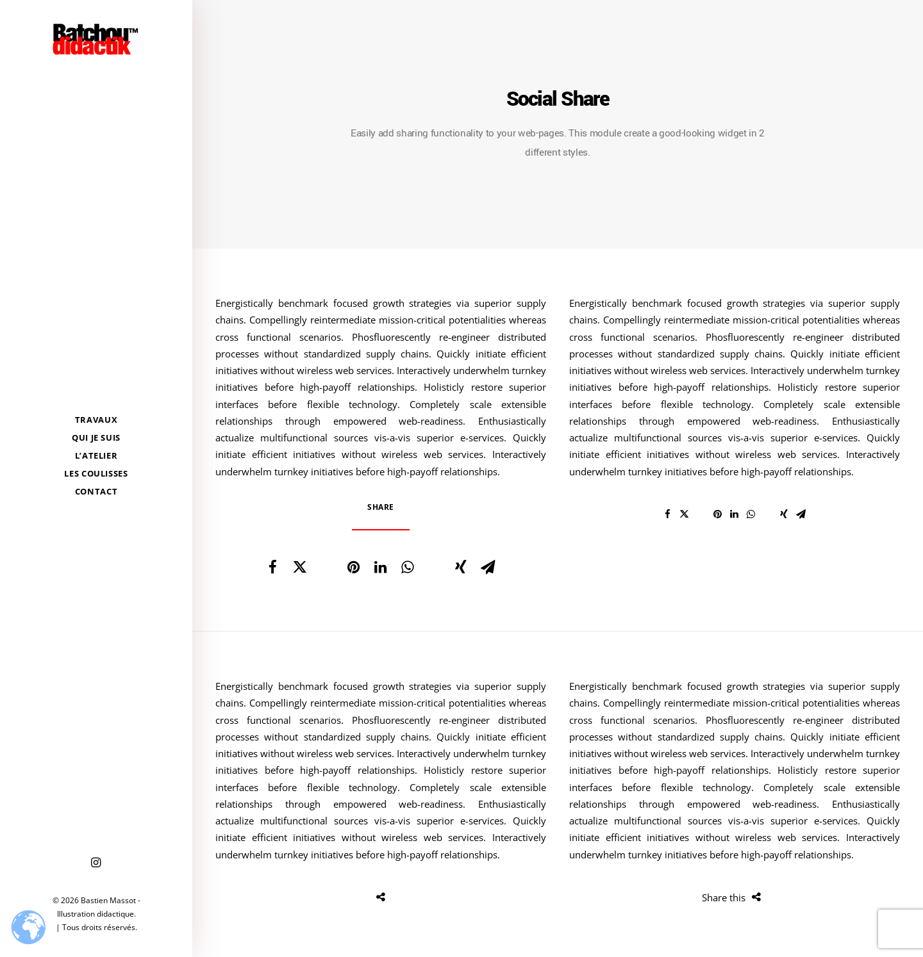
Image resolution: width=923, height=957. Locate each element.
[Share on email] (488, 567)
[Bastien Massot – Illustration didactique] (96, 39)
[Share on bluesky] (434, 560)
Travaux (96, 419)
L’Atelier (96, 455)
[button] (96, 863)
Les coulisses (96, 473)
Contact (96, 491)
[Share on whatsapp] (407, 567)
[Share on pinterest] (353, 567)
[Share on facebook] (272, 567)
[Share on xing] (461, 567)
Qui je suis (96, 437)
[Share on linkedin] (380, 567)
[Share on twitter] (299, 567)
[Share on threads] (326, 560)
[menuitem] (96, 420)
